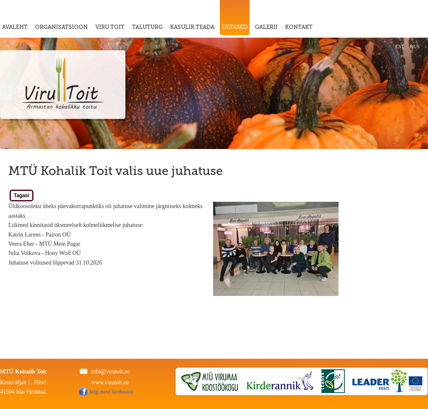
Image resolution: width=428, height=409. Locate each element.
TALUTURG (147, 27)
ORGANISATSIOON (61, 27)
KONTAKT (299, 27)
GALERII (266, 27)
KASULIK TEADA (192, 27)
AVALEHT (15, 27)
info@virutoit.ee (110, 371)
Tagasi (21, 195)
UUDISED (234, 27)
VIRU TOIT (110, 27)
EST (399, 46)
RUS (415, 46)
